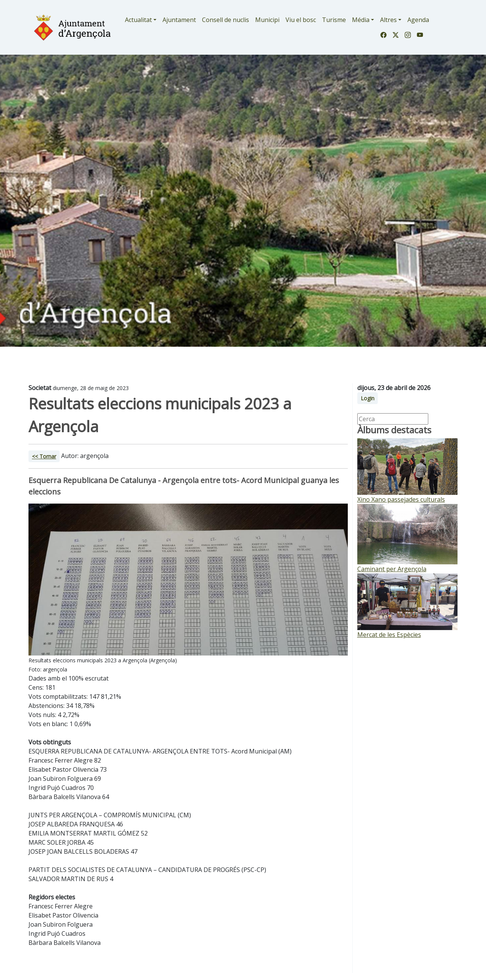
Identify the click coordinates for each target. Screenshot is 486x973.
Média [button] (360, 20)
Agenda (418, 20)
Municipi (267, 20)
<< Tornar (44, 456)
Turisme (334, 20)
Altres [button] (388, 20)
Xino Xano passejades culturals (401, 499)
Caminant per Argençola (391, 569)
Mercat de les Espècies (389, 634)
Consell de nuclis (225, 20)
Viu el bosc (301, 20)
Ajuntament (179, 20)
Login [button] (367, 398)
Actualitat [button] (138, 20)
